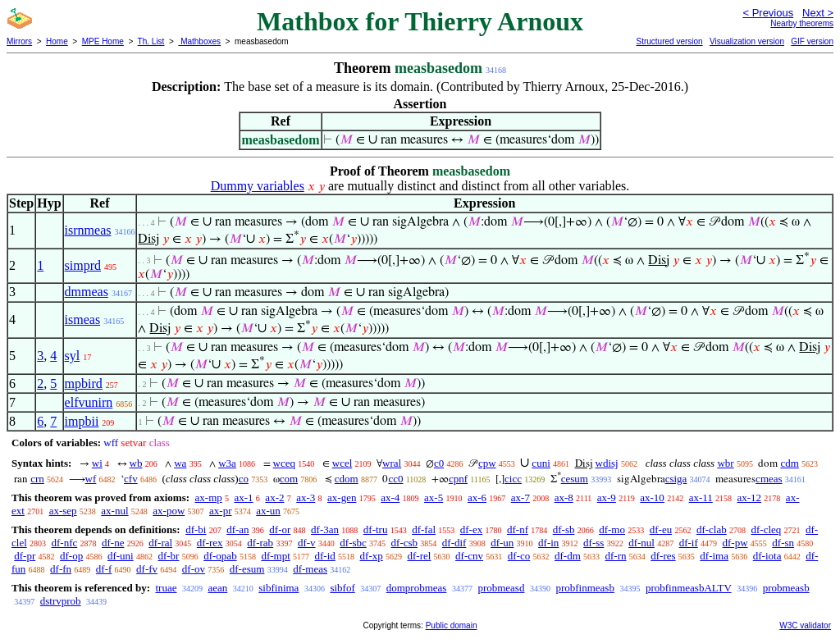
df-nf (517, 529)
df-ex (471, 529)
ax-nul (114, 510)
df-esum (247, 569)
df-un (502, 542)
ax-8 (564, 497)
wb (136, 463)
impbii (82, 421)
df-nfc (65, 542)
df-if (688, 542)
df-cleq (766, 529)
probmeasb (786, 588)
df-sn (783, 542)
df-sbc (353, 542)
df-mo (612, 529)
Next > (817, 13)
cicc (513, 478)
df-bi (195, 529)
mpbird (84, 383)
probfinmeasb (584, 588)
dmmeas (86, 292)
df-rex (210, 542)
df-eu (661, 529)
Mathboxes (199, 41)
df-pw (735, 542)
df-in (548, 542)
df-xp (371, 556)
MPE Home (103, 41)
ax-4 (390, 497)
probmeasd (500, 588)
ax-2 (274, 497)
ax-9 (606, 497)
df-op (71, 556)
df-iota (767, 556)
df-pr (24, 556)
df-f (104, 569)
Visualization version (747, 41)
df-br (168, 556)
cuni (541, 463)
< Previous (767, 13)
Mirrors (19, 41)
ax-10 (652, 497)
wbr (725, 463)
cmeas (769, 478)
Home (57, 41)
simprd (83, 265)
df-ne (113, 542)
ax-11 (701, 497)
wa (180, 463)
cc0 (395, 478)
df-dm (568, 556)
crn (37, 478)
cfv (131, 478)
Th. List (151, 41)
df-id (325, 556)
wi (97, 463)
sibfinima (278, 588)
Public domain (451, 625)
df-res (663, 556)
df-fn (60, 569)
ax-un (268, 510)
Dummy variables (257, 186)
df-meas (310, 569)
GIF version (812, 41)
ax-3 (305, 497)
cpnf (458, 478)
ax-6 (477, 497)
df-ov (193, 569)
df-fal (424, 529)
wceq (284, 463)
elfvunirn (89, 402)
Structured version (669, 41)
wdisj (607, 463)
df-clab (711, 529)
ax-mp (208, 497)
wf (91, 478)
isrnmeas (88, 230)
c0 (439, 463)
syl (72, 356)
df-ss (593, 542)
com (289, 478)
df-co (519, 556)
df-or (279, 529)
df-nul (641, 542)
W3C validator (805, 625)
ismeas (83, 319)
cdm (789, 463)
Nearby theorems (801, 23)
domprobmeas (416, 588)
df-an (237, 529)
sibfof (342, 588)
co (244, 478)
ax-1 (244, 497)
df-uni (120, 556)
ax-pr (220, 510)
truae (165, 588)
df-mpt (275, 556)
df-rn (616, 556)
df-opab (219, 556)
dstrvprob (60, 601)
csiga (676, 478)
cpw (487, 463)
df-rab (260, 542)
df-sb (564, 529)
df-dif (454, 542)
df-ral (160, 542)
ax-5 (433, 497)
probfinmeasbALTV (689, 588)
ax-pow (169, 510)
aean (217, 588)
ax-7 (520, 497)
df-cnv (469, 556)
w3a (227, 463)
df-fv (147, 569)
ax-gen (341, 497)
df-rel (419, 556)
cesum (574, 478)
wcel (342, 463)
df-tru (375, 529)
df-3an (325, 529)
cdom (346, 478)
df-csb (404, 542)
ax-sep (63, 510)
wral (391, 463)
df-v (307, 542)
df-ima (714, 556)
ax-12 (749, 497)
